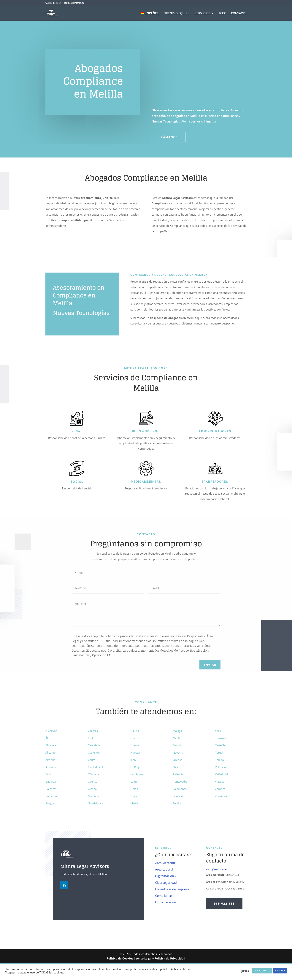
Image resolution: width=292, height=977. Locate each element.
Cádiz (91, 738)
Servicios (202, 14)
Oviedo (177, 767)
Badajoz (50, 781)
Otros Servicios (165, 902)
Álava (48, 738)
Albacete (50, 745)
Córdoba (93, 774)
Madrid (134, 803)
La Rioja (135, 767)
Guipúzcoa (137, 738)
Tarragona (221, 738)
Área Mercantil (165, 863)
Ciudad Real (95, 767)
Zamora (220, 789)
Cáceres (93, 731)
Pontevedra (180, 781)
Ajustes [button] (244, 970)
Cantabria (94, 745)
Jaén (133, 760)
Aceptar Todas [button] (262, 970)
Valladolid (221, 774)
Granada (93, 796)
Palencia (178, 774)
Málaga (177, 731)
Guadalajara (95, 803)
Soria (218, 731)
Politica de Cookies (120, 958)
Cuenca (92, 781)
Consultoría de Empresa (172, 889)
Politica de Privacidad (170, 958)
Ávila (48, 774)
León (133, 781)
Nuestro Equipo (177, 14)
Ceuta (91, 760)
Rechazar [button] (280, 970)
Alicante (50, 752)
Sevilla (177, 803)
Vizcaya (220, 781)
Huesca (135, 752)
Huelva (134, 745)
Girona (92, 789)
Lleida (134, 789)
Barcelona (51, 796)
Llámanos (168, 137)
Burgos (50, 803)
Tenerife (220, 745)
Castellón (94, 752)
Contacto (239, 14)
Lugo (133, 796)
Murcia (177, 745)
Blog (222, 14)
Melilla (177, 738)
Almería (50, 760)
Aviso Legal (144, 958)
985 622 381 (224, 903)
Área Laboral (164, 869)
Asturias (50, 767)
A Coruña (51, 731)
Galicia (134, 731)
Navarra (178, 752)
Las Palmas (137, 774)
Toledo (219, 760)
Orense (177, 760)
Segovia (178, 796)
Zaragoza (221, 796)
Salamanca (180, 789)
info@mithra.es (217, 869)
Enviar (210, 664)
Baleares (50, 789)
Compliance (163, 896)
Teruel (219, 752)
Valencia (220, 767)
